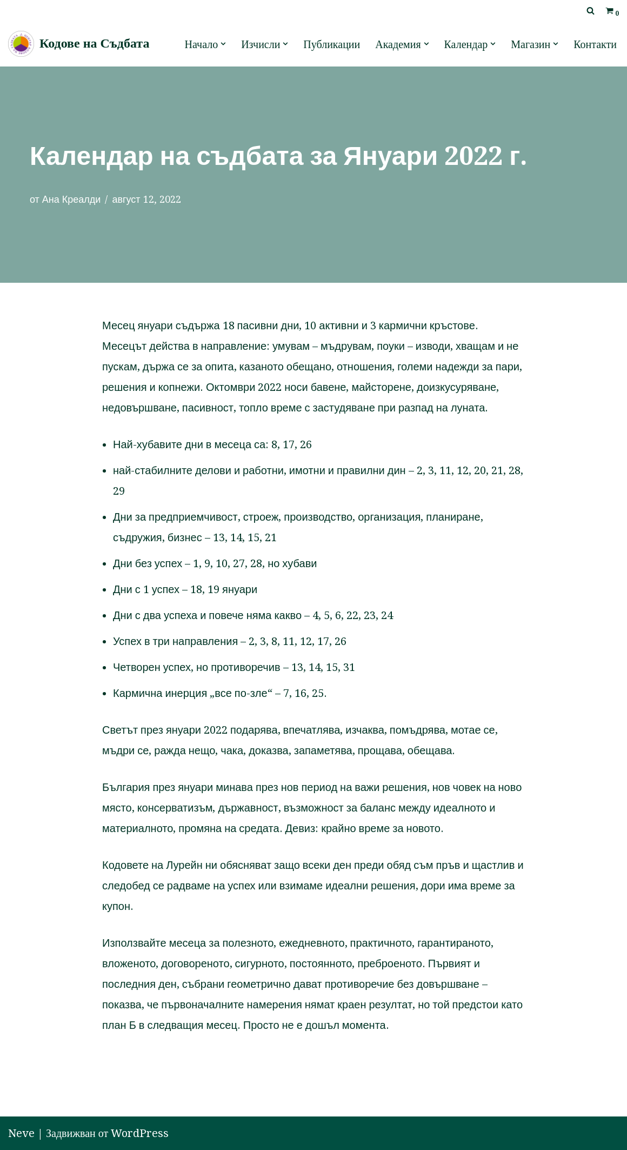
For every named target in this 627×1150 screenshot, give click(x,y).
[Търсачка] (590, 10)
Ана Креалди (71, 199)
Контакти (595, 44)
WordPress (140, 1133)
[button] (223, 43)
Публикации (331, 44)
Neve (21, 1133)
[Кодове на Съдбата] (78, 44)
